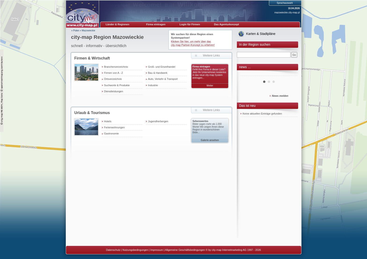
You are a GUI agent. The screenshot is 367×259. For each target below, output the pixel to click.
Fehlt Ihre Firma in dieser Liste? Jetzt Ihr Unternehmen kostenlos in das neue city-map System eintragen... (209, 73)
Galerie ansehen (210, 140)
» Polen (75, 30)
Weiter (209, 85)
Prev (246, 74)
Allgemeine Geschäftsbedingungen (185, 249)
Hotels (107, 121)
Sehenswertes (200, 121)
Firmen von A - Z (113, 72)
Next (291, 74)
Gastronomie (111, 133)
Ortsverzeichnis (113, 79)
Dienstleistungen (113, 91)
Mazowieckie (88, 30)
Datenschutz (113, 249)
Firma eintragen (156, 24)
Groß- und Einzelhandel (161, 66)
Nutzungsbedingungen (135, 249)
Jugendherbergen (158, 121)
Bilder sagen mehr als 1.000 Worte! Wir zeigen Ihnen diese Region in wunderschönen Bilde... (208, 128)
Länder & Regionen (117, 24)
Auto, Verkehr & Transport (163, 79)
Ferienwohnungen (114, 127)
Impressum (156, 249)
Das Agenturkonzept (226, 24)
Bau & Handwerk (158, 72)
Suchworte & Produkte (117, 85)
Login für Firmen (190, 24)
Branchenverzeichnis (116, 66)
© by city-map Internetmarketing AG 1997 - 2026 (233, 249)
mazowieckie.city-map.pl (287, 12)
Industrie (153, 85)
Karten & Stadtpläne (260, 34)
